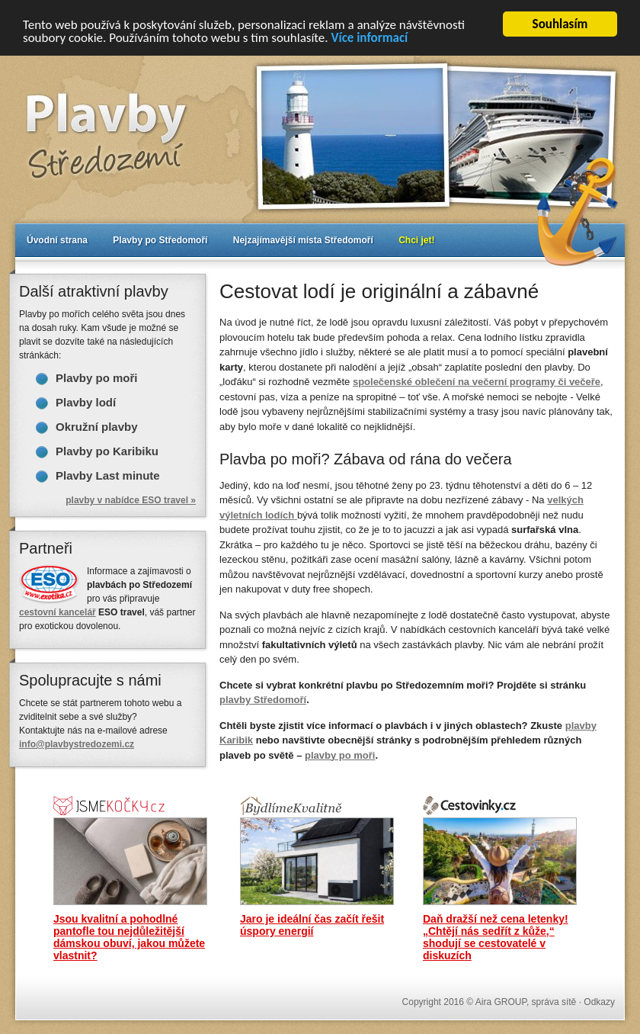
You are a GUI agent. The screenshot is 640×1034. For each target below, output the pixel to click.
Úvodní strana (57, 240)
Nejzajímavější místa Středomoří (303, 240)
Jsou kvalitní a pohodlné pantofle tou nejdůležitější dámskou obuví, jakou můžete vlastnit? (129, 937)
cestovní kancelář (57, 612)
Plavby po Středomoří (160, 240)
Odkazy (599, 1002)
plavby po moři (340, 754)
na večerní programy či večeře (476, 381)
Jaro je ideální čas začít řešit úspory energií (312, 925)
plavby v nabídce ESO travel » (131, 500)
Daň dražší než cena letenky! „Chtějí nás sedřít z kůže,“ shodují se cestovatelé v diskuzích (495, 937)
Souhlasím (560, 24)
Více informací (369, 38)
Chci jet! (416, 240)
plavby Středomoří (262, 699)
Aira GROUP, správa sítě (526, 1002)
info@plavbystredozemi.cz (76, 744)
